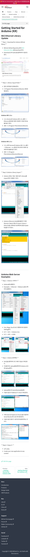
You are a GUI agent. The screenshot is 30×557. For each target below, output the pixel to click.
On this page (6, 23)
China (3, 507)
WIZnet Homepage (7, 519)
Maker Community (7, 524)
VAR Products (5, 493)
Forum (4, 522)
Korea (3, 510)
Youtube (4, 544)
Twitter (4, 541)
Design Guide (5, 490)
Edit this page (6, 461)
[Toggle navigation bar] (2, 7)
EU (2, 505)
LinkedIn (4, 539)
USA (3, 502)
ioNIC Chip (17, 1)
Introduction (5, 485)
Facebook (4, 536)
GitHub (4, 527)
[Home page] (2, 12)
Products (4, 488)
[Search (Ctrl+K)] (27, 6)
